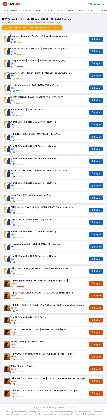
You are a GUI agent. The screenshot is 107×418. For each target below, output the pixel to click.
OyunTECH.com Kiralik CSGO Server (28, 317)
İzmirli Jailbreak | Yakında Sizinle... (27, 109)
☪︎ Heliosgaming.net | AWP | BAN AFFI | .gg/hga (34, 85)
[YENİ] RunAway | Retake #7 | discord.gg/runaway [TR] (37, 60)
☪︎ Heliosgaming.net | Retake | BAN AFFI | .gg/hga (35, 244)
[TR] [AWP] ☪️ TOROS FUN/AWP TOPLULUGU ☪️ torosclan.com (42, 292)
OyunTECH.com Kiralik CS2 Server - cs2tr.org (33, 121)
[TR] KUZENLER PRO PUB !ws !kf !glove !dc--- (32, 219)
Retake (70, 10)
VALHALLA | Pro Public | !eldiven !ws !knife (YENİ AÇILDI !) (38, 170)
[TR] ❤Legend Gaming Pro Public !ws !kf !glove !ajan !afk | (39, 280)
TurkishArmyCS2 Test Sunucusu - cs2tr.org (31, 195)
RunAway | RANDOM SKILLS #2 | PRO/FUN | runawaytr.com (39, 48)
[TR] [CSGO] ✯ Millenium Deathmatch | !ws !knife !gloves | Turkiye (43, 390)
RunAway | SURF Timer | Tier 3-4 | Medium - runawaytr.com (40, 73)
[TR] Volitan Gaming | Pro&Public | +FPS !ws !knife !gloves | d (40, 268)
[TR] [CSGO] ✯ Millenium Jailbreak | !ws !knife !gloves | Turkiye (42, 353)
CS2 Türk (25, 10)
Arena (81, 10)
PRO (60, 10)
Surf (90, 10)
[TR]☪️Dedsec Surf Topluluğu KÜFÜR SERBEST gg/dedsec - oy (41, 207)
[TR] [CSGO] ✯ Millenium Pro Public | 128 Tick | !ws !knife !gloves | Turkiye (47, 378)
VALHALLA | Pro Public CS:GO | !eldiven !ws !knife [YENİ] (38, 329)
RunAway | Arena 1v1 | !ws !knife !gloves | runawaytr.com (38, 36)
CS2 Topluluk (10, 10)
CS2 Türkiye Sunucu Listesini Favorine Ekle (32, 27)
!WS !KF (37, 10)
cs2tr (11, 4)
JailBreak (49, 10)
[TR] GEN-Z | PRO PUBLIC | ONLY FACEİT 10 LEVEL (35, 134)
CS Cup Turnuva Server (21, 366)
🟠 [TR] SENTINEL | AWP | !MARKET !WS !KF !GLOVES (36, 97)
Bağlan (96, 39)
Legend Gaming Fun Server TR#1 (26, 341)
